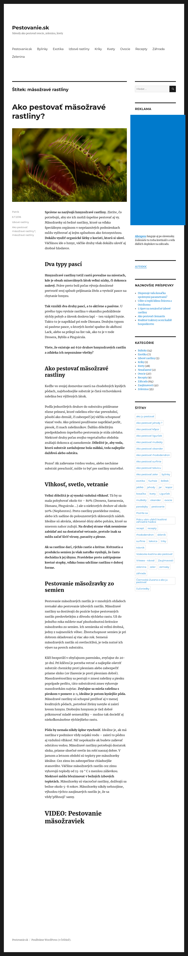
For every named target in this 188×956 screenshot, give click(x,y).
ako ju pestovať (145, 416)
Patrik (15, 211)
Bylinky (42, 49)
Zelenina (18, 57)
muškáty (141, 500)
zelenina (141, 566)
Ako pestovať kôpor (147, 429)
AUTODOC (141, 266)
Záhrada (159, 49)
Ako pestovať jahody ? (149, 422)
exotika (140, 480)
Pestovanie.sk (30, 27)
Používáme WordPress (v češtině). (51, 939)
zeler (153, 566)
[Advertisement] (158, 170)
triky (163, 541)
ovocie (168, 500)
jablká (139, 487)
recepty (152, 528)
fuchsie (153, 480)
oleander (155, 500)
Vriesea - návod (145, 560)
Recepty (141, 49)
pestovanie (158, 506)
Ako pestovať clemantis (151, 316)
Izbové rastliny (79, 49)
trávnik (140, 547)
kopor (168, 487)
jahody (151, 487)
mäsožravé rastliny (23, 234)
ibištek (165, 480)
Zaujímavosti (145, 385)
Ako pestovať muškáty (149, 442)
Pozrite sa (142, 512)
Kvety (111, 49)
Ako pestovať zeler (147, 474)
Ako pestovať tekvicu (148, 467)
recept (140, 528)
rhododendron (145, 534)
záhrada (141, 573)
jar (160, 487)
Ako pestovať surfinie (148, 461)
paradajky (142, 506)
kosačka (141, 493)
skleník (161, 534)
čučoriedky (142, 588)
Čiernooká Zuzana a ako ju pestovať (152, 581)
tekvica (153, 541)
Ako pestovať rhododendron (153, 455)
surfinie (140, 541)
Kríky (98, 49)
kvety (152, 493)
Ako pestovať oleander (149, 448)
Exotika (58, 49)
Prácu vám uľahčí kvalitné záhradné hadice (151, 520)
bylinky (166, 474)
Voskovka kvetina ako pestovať (154, 554)
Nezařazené (144, 369)
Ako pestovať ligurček (149, 435)
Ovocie (125, 49)
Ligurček (164, 493)
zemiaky (164, 566)
